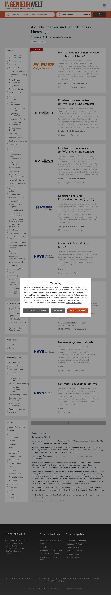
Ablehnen (58, 311)
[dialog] (55, 297)
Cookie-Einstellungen (36, 311)
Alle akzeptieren (78, 311)
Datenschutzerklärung (74, 303)
